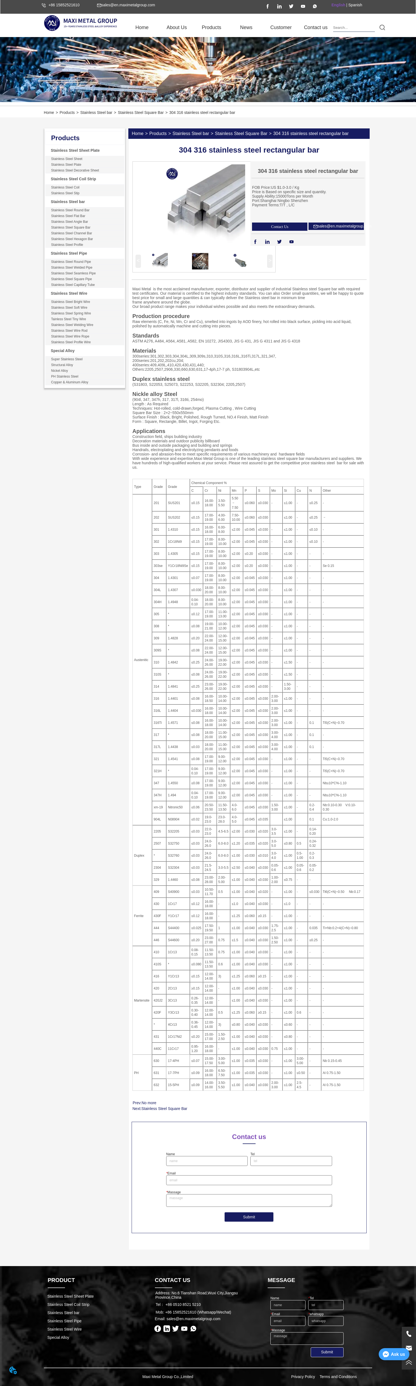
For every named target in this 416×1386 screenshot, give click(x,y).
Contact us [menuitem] (315, 27)
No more (149, 1103)
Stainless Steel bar (96, 112)
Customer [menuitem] (281, 27)
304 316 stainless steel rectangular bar (202, 112)
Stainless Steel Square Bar (141, 112)
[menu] (228, 27)
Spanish (355, 5)
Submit (249, 1217)
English (339, 5)
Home (49, 112)
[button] (176, 28)
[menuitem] (176, 27)
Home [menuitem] (142, 27)
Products (67, 112)
